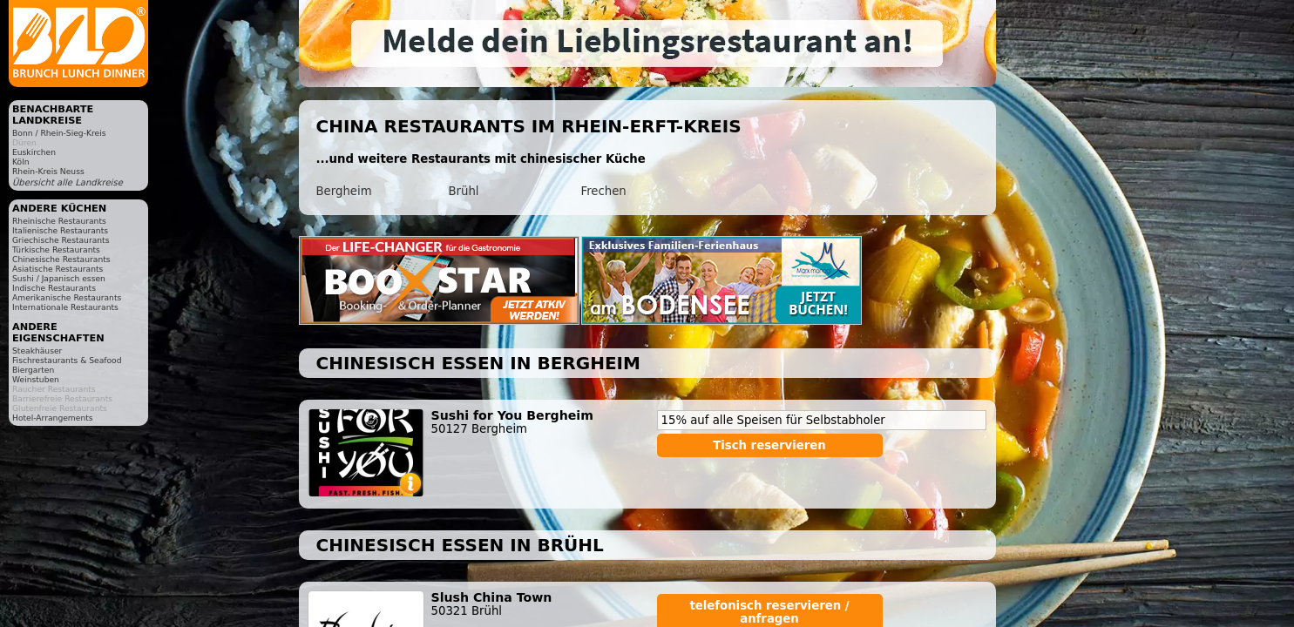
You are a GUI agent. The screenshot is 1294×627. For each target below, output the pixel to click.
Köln (21, 161)
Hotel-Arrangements (52, 417)
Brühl (464, 191)
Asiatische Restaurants (57, 268)
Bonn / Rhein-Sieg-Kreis (58, 133)
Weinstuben (35, 379)
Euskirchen (34, 152)
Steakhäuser (37, 350)
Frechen (604, 191)
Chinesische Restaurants (61, 259)
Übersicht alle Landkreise (67, 182)
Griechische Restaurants (60, 240)
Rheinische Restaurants (59, 221)
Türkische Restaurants (56, 249)
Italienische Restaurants (60, 230)
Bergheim (344, 191)
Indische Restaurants (54, 288)
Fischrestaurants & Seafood (67, 360)
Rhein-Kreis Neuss (48, 171)
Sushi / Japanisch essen (58, 278)
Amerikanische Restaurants (66, 297)
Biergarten (33, 369)
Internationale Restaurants (65, 307)
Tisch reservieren (769, 445)
